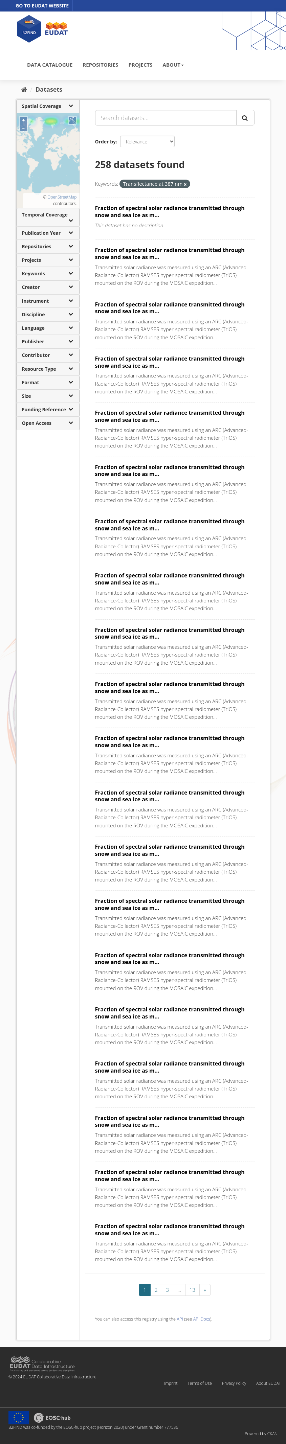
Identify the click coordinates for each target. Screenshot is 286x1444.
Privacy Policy (234, 1383)
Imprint (170, 1383)
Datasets (49, 89)
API (180, 1319)
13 (192, 1289)
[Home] (24, 89)
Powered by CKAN (261, 1434)
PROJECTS (140, 64)
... (179, 1289)
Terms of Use (200, 1383)
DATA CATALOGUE (49, 64)
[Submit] (245, 117)
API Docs (201, 1319)
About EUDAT (268, 1383)
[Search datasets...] (166, 117)
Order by (105, 141)
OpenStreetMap (61, 197)
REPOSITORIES (100, 64)
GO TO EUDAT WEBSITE (42, 5)
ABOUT (173, 64)
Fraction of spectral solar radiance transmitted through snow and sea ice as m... (170, 211)
